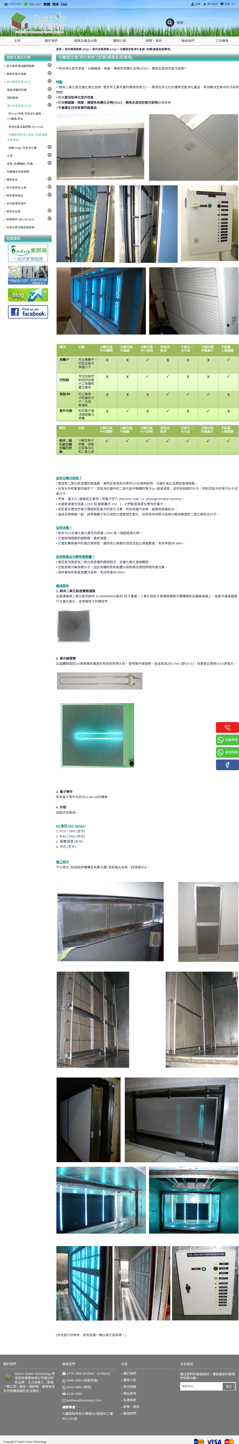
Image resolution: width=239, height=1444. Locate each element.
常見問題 (128, 1387)
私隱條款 (128, 1400)
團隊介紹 (128, 1380)
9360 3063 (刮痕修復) (80, 1380)
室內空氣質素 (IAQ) (104, 49)
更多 (81, 831)
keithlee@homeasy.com (81, 1400)
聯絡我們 (128, 1414)
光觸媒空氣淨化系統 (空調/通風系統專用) (145, 49)
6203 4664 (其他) (77, 1387)
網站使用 (128, 1394)
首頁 (59, 49)
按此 (144, 867)
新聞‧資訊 (130, 1407)
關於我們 (128, 1374)
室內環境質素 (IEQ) (77, 49)
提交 (229, 1386)
